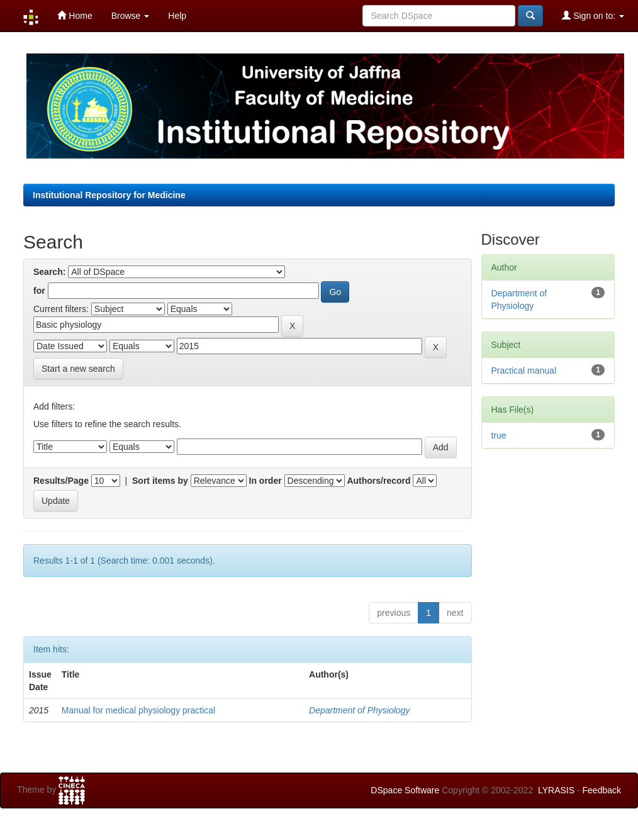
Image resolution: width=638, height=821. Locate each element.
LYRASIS (556, 790)
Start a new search (78, 369)
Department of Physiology (359, 710)
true (498, 435)
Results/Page (61, 481)
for (39, 291)
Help (177, 16)
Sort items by (160, 481)
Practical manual (524, 371)
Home (74, 15)
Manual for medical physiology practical (138, 710)
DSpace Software (405, 790)
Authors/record (378, 481)
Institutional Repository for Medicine (109, 195)
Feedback (602, 790)
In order (265, 481)
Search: (49, 272)
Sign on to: (593, 15)
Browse (130, 16)
